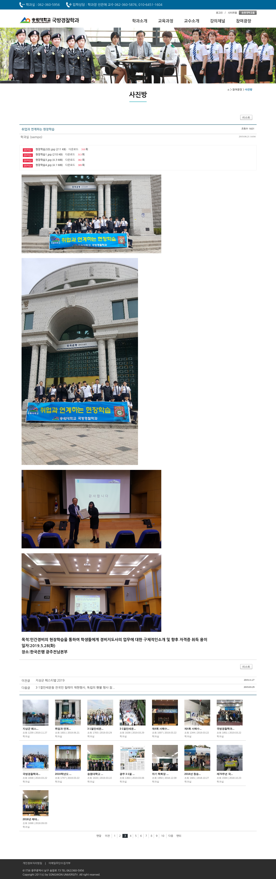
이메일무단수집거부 (60, 863)
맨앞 (98, 836)
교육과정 (165, 21)
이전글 (26, 680)
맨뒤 (178, 836)
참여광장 (243, 21)
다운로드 (73, 149)
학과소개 (139, 21)
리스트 (246, 117)
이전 (107, 836)
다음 (170, 836)
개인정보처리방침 (32, 863)
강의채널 (217, 21)
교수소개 (191, 21)
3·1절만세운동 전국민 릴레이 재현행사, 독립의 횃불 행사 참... (75, 687)
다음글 (26, 687)
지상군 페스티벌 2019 (50, 680)
